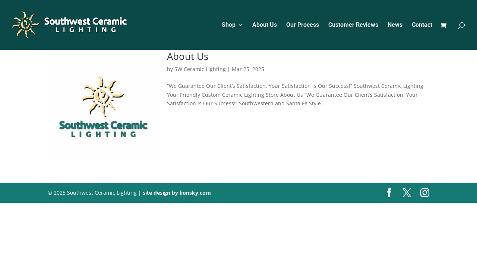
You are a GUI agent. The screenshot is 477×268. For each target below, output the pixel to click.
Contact (422, 25)
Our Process (302, 25)
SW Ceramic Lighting (200, 69)
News (395, 25)
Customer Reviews (353, 25)
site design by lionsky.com (177, 192)
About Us (264, 25)
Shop (229, 25)
